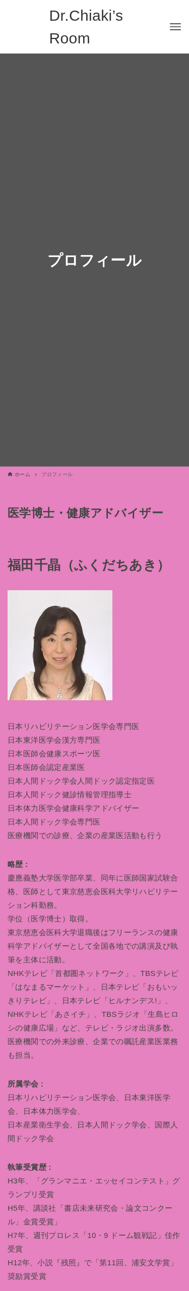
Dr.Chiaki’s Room (86, 26)
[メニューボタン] (175, 27)
